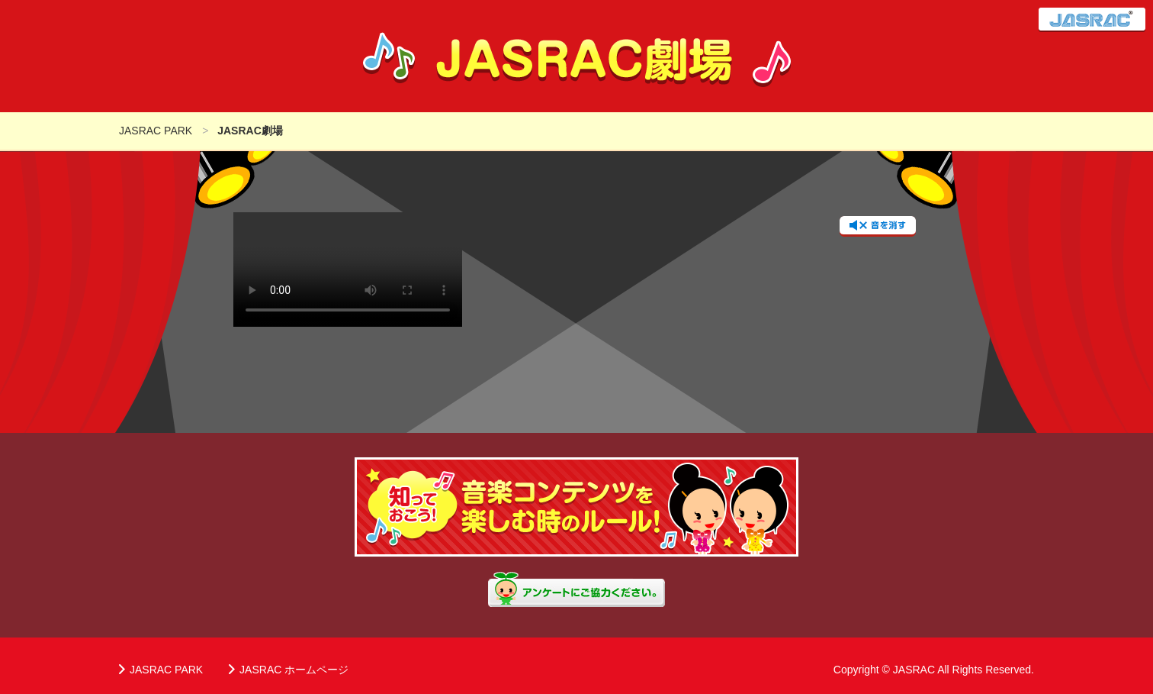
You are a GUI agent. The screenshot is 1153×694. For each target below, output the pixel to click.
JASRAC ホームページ (293, 669)
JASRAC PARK (166, 669)
